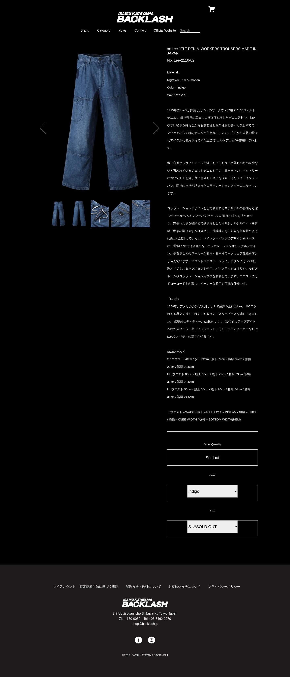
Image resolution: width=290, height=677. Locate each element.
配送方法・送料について (143, 586)
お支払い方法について (184, 586)
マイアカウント (64, 586)
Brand (85, 30)
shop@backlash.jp (145, 623)
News (122, 30)
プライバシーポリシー (224, 586)
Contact (140, 30)
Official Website (165, 30)
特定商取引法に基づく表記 (99, 586)
